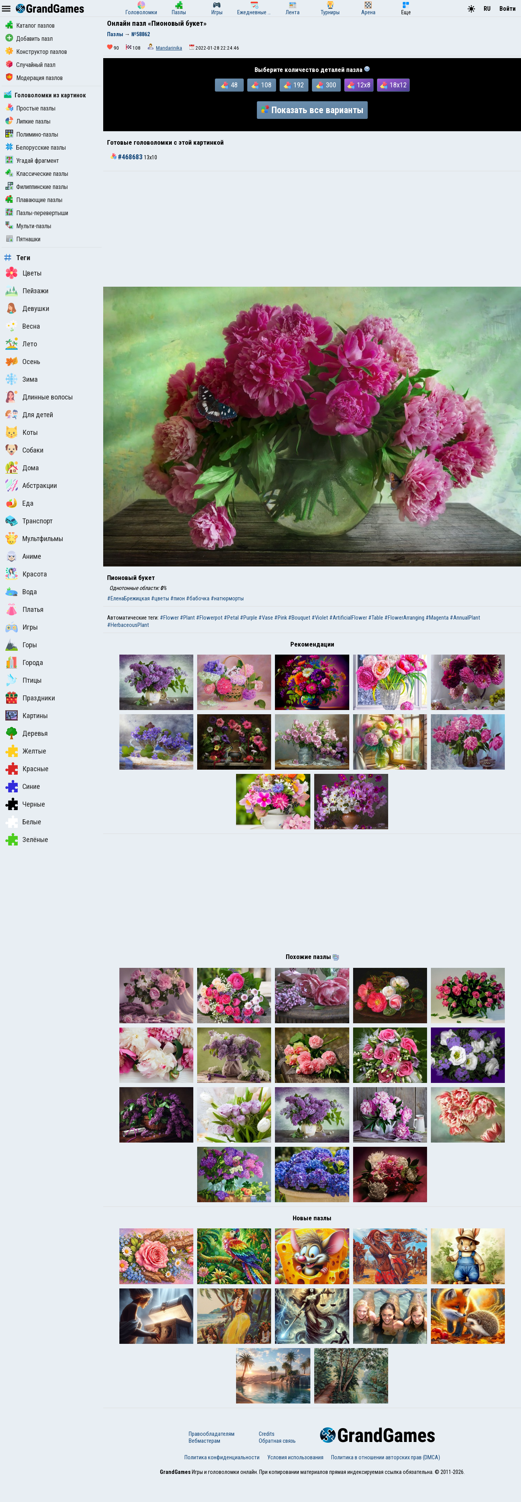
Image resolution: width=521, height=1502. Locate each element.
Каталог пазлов (30, 25)
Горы (21, 644)
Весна (22, 326)
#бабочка (197, 598)
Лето (21, 343)
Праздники (30, 698)
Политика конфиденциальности (222, 1480)
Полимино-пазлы (31, 134)
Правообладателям (212, 1456)
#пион (177, 598)
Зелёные (26, 839)
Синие (22, 786)
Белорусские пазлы (35, 147)
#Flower (169, 617)
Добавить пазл (29, 38)
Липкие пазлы (27, 121)
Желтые (25, 751)
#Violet (320, 617)
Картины (26, 715)
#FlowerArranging (404, 617)
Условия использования (295, 1480)
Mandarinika (169, 48)
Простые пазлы (30, 108)
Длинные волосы (39, 397)
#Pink (280, 617)
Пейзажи (27, 290)
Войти (507, 8)
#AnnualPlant (465, 617)
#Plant (187, 617)
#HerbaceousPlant (128, 625)
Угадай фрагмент (32, 160)
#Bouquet (299, 617)
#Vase (265, 617)
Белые (23, 821)
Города (24, 662)
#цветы (160, 598)
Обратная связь (277, 1463)
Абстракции (31, 485)
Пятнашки (22, 239)
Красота (26, 574)
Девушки (27, 308)
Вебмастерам (204, 1463)
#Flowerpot (209, 617)
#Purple (248, 617)
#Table (375, 617)
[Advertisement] (312, 229)
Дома (22, 467)
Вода (21, 591)
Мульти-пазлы (28, 226)
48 (229, 85)
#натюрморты (227, 598)
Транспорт (29, 521)
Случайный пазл (30, 65)
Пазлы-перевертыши (36, 213)
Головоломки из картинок (45, 95)
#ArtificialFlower (348, 617)
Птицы (23, 680)
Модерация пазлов (34, 78)
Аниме (23, 556)
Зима (21, 379)
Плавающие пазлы (33, 200)
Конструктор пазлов (36, 51)
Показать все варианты (312, 110)
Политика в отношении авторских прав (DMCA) (385, 1480)
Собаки (24, 450)
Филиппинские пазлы (36, 186)
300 (326, 85)
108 (261, 85)
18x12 (393, 85)
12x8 (358, 85)
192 (294, 85)
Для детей (29, 414)
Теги (17, 258)
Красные (27, 768)
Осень (22, 361)
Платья (24, 609)
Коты (21, 432)
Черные (25, 804)
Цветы (23, 273)
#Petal (231, 617)
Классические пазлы (36, 173)
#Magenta (437, 617)
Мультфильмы (34, 538)
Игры (21, 627)
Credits (267, 1456)
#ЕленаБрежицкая (128, 598)
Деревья (26, 733)
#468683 (127, 157)
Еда (19, 503)
